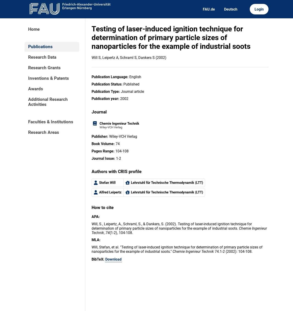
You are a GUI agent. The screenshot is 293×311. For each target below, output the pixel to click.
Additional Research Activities (48, 102)
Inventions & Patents (48, 78)
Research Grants (44, 67)
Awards (35, 88)
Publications (40, 46)
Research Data (42, 57)
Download (113, 259)
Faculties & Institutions (50, 121)
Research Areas (43, 132)
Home (34, 29)
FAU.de (209, 9)
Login (259, 9)
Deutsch (230, 9)
